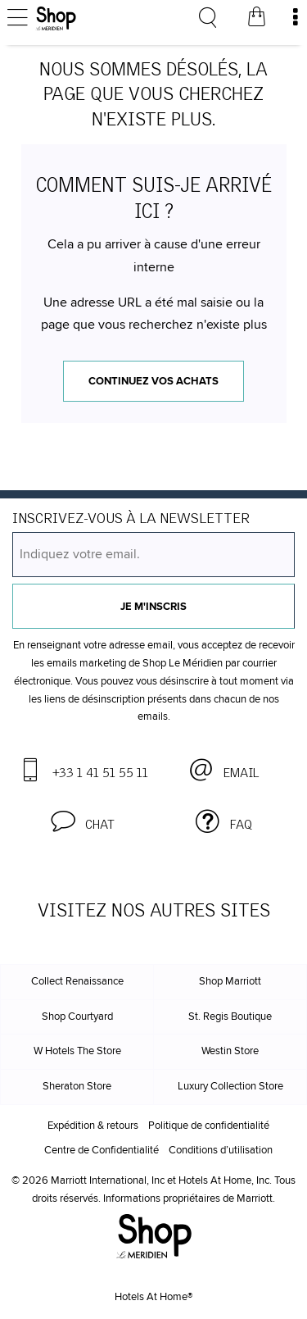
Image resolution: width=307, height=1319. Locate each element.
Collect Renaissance (77, 981)
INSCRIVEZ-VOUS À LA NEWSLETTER (131, 519)
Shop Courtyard (77, 1017)
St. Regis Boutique (230, 1017)
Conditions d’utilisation (221, 1150)
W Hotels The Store (77, 1051)
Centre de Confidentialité (101, 1150)
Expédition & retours (92, 1126)
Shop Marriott (230, 981)
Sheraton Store (77, 1086)
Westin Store (230, 1051)
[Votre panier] (256, 19)
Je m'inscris (153, 607)
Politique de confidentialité (208, 1126)
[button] (83, 822)
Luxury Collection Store (230, 1086)
